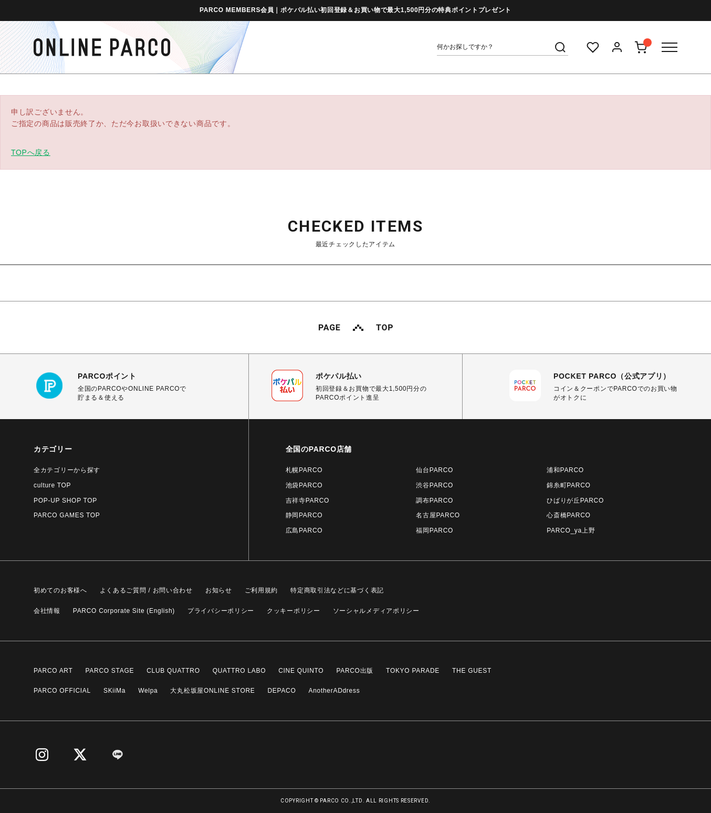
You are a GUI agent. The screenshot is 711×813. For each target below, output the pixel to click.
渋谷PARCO (434, 485)
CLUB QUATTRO (173, 670)
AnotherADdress (334, 690)
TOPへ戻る (30, 152)
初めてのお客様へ (60, 590)
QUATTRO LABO (239, 670)
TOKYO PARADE (413, 670)
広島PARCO (304, 530)
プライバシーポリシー (220, 610)
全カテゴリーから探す (67, 470)
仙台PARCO (434, 470)
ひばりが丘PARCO (575, 500)
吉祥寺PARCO (307, 500)
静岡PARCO (304, 515)
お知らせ (218, 590)
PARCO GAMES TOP (67, 515)
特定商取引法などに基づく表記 (337, 590)
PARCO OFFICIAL (62, 690)
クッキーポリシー (293, 610)
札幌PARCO (304, 470)
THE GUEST (472, 670)
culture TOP (52, 485)
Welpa (148, 690)
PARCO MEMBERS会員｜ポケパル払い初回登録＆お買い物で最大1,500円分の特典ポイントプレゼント (355, 10)
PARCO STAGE (110, 670)
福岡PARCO (434, 530)
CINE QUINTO (300, 670)
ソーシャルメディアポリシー (376, 610)
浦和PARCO (565, 470)
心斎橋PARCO (568, 515)
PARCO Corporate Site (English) (124, 610)
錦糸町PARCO (568, 485)
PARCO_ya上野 (571, 530)
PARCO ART (53, 670)
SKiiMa (114, 690)
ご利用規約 (261, 590)
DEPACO (282, 690)
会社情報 (47, 610)
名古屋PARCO (437, 515)
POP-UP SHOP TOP (65, 500)
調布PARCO (434, 500)
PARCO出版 (354, 670)
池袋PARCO (304, 485)
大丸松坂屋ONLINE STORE (212, 690)
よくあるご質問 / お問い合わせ (146, 590)
